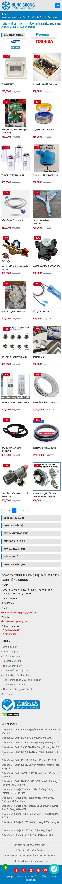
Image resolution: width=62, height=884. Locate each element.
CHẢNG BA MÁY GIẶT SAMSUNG (42, 222)
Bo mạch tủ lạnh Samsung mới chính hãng (14, 131)
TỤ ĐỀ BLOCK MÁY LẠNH (12, 175)
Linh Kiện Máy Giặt (14, 525)
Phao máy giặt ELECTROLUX (45, 175)
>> (28, 510)
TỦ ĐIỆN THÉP (7, 84)
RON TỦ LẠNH (39, 357)
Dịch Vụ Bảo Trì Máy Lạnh (16, 670)
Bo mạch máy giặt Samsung (45, 84)
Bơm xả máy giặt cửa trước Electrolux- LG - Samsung (45, 495)
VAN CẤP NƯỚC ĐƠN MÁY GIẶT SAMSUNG (15, 495)
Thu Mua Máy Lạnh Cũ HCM (17, 689)
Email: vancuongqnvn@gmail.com (19, 612)
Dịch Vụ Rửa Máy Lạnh (14, 684)
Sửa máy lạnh (10, 646)
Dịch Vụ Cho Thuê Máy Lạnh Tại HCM (22, 680)
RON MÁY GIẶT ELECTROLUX (46, 402)
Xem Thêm (8, 694)
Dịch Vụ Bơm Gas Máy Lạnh (17, 675)
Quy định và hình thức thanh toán (29, 845)
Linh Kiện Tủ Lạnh (14, 518)
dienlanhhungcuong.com (14, 621)
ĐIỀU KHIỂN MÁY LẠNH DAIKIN (15, 402)
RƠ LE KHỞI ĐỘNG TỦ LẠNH (14, 357)
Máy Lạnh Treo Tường (16, 533)
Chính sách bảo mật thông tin (29, 850)
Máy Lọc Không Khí (14, 541)
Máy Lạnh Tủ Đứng (14, 556)
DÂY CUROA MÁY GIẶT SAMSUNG (11, 449)
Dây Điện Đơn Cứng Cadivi (44, 130)
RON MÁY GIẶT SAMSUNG (44, 448)
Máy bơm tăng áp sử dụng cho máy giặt (14, 267)
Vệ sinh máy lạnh (11, 651)
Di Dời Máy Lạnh (11, 656)
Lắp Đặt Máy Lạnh (12, 661)
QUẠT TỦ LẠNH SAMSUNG (13, 311)
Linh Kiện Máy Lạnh (14, 564)
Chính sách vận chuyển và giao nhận (31, 861)
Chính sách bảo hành (45, 855)
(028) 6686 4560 (10, 630)
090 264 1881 (9, 634)
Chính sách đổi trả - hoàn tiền (18, 855)
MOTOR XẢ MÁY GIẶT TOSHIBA (46, 266)
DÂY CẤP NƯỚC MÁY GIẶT (12, 220)
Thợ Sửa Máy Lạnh (12, 665)
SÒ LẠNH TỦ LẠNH (41, 311)
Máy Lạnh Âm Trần (14, 549)
